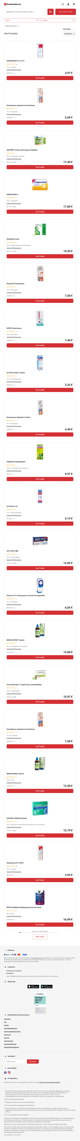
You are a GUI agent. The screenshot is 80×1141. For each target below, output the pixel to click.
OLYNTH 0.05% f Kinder (16, 373)
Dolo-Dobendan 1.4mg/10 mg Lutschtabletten (24, 685)
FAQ (5, 1022)
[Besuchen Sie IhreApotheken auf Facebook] (5, 1073)
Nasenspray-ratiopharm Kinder (18, 417)
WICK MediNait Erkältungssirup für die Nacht (24, 908)
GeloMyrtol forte (13, 239)
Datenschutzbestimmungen (12, 1032)
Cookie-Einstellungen (10, 1044)
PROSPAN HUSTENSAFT (16, 462)
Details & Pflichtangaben (14, 70)
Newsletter (7, 1019)
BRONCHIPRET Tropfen (15, 640)
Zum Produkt (40, 78)
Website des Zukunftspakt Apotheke (49, 1082)
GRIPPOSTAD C (12, 195)
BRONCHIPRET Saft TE (15, 774)
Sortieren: (67, 29)
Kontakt (6, 1025)
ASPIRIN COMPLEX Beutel (17, 818)
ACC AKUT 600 (12, 551)
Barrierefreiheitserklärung (11, 1047)
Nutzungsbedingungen (10, 1028)
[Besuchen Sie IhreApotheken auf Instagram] (9, 1073)
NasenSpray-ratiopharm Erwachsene (21, 106)
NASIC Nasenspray (14, 328)
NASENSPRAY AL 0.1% (15, 61)
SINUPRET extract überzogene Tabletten (22, 150)
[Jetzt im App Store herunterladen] (33, 987)
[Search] (50, 12)
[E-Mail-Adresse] (15, 1062)
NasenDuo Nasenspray (15, 284)
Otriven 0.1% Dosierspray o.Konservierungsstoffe (26, 596)
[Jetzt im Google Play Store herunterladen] (46, 987)
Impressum (7, 1035)
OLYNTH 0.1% (12, 507)
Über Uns (6, 1038)
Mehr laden (40, 937)
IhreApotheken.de (37, 958)
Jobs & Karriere (8, 1041)
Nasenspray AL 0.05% (15, 863)
